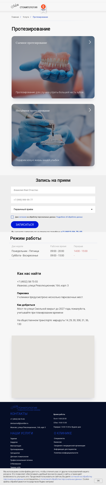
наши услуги (21, 433)
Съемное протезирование (31, 42)
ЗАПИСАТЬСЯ (25, 224)
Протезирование (40, 17)
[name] (53, 190)
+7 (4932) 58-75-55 (71, 231)
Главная (15, 17)
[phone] (53, 199)
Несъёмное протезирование (33, 110)
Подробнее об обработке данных (69, 217)
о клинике (63, 433)
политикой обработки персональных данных (61, 479)
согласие (22, 217)
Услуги (26, 17)
